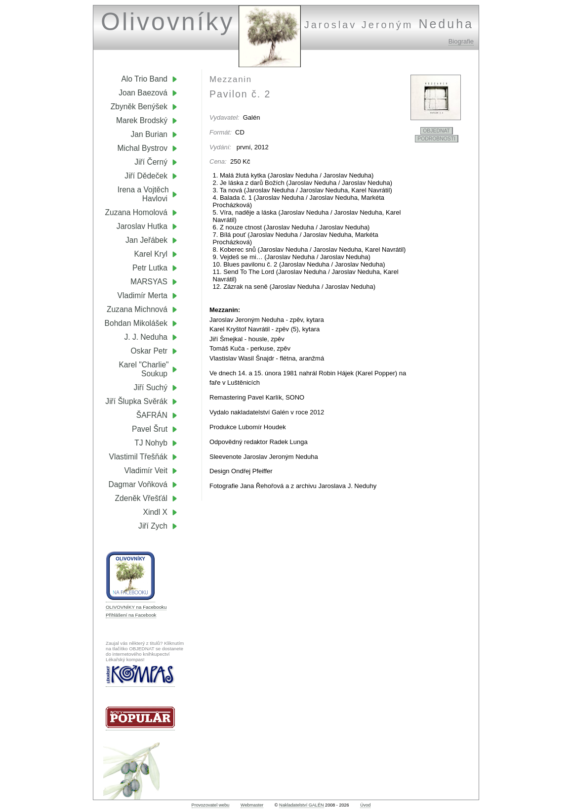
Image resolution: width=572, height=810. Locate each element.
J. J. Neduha (145, 337)
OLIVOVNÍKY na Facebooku (136, 607)
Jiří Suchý (150, 387)
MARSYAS (148, 281)
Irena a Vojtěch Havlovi (147, 194)
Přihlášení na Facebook (131, 615)
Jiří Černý (150, 162)
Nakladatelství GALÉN (301, 805)
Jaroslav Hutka (142, 226)
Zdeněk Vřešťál (141, 498)
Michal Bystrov (142, 148)
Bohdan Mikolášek (136, 323)
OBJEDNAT (436, 131)
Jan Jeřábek (146, 240)
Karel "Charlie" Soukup (148, 369)
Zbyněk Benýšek (139, 106)
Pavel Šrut (149, 429)
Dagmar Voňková (137, 484)
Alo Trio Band (144, 79)
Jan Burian (148, 134)
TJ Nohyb (150, 443)
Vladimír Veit (145, 470)
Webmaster (252, 805)
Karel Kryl (150, 254)
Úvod (365, 805)
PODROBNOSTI (436, 138)
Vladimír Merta (142, 295)
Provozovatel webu (211, 805)
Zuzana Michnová (137, 309)
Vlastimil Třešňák (138, 456)
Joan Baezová (143, 93)
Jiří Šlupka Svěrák (136, 401)
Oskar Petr (148, 351)
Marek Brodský (141, 120)
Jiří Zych (152, 526)
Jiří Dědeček (145, 176)
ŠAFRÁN (151, 415)
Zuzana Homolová (136, 212)
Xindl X (155, 512)
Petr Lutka (149, 268)
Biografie (461, 41)
